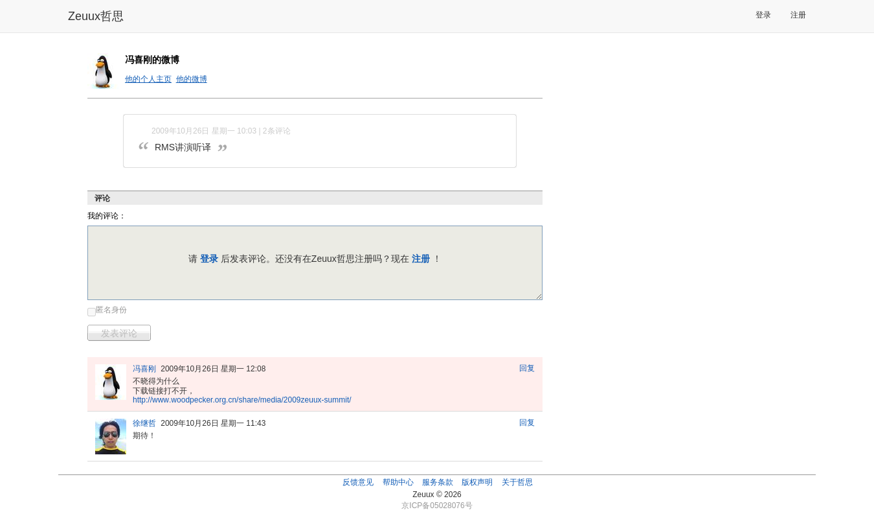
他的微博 (191, 79)
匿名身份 (111, 309)
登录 (763, 14)
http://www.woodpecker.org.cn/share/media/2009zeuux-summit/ (242, 399)
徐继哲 (144, 423)
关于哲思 (517, 482)
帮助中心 (398, 482)
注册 (798, 14)
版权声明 (477, 482)
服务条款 (437, 482)
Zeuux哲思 (96, 16)
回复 (527, 368)
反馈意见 (358, 482)
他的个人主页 (148, 79)
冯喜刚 (144, 368)
